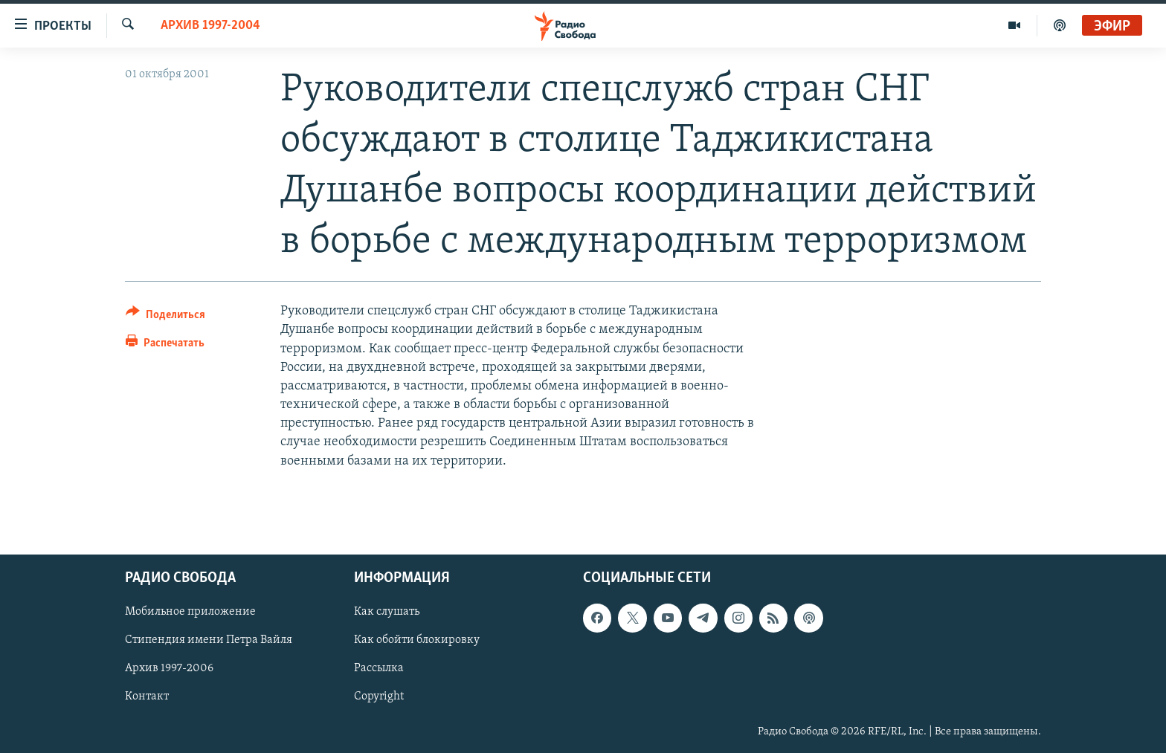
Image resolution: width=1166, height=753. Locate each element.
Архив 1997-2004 (210, 26)
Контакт (147, 696)
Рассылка (379, 668)
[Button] (165, 317)
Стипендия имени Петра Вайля (208, 640)
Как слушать (386, 612)
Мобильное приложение (190, 612)
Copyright (379, 696)
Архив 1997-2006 (169, 668)
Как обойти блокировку (417, 640)
